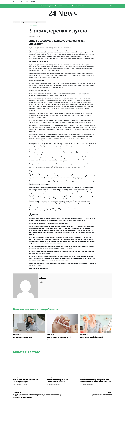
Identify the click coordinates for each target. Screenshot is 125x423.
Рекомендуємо (78, 5)
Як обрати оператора (22, 337)
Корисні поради (46, 5)
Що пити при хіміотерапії (91, 337)
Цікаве (67, 5)
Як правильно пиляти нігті (59, 337)
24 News (62, 12)
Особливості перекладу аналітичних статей (57, 380)
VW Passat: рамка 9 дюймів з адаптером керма (25, 380)
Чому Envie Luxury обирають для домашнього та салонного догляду (95, 380)
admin (40, 36)
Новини (58, 5)
